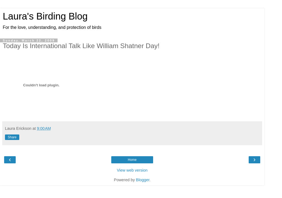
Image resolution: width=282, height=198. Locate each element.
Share (12, 137)
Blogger (143, 180)
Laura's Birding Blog (45, 16)
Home (132, 160)
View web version (132, 170)
